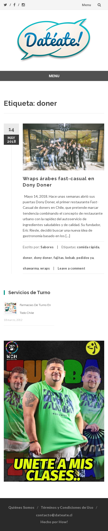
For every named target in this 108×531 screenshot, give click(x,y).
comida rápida (88, 247)
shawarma (31, 268)
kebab (70, 258)
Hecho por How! (54, 522)
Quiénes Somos (21, 507)
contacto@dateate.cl (54, 515)
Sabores (47, 247)
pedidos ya (85, 258)
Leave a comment (71, 268)
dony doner (43, 258)
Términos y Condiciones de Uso (67, 507)
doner (27, 258)
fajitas (59, 258)
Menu (86, 5)
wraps (45, 268)
